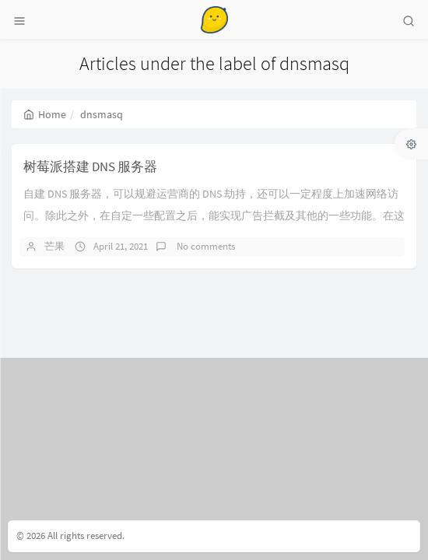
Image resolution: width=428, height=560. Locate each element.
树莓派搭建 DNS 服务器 (90, 166)
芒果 (54, 246)
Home (44, 114)
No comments (204, 246)
